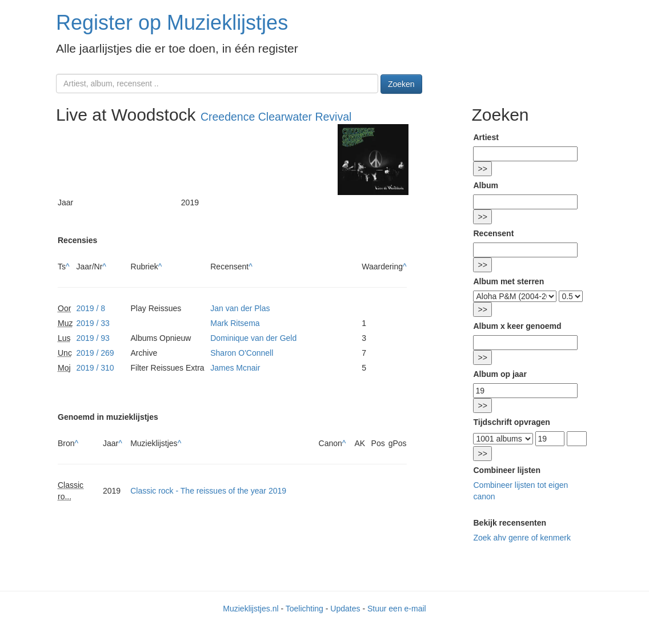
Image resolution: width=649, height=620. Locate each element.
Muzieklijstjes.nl (250, 608)
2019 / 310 (95, 367)
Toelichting (304, 608)
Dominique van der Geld (253, 338)
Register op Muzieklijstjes (172, 22)
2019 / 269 (95, 352)
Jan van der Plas (240, 308)
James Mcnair (235, 367)
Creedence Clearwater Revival (276, 116)
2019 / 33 (92, 323)
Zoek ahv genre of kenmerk (521, 537)
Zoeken (401, 84)
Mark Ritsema (234, 323)
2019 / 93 (92, 338)
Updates (345, 608)
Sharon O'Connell (241, 352)
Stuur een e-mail (396, 608)
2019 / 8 (90, 308)
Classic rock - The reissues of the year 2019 (208, 490)
